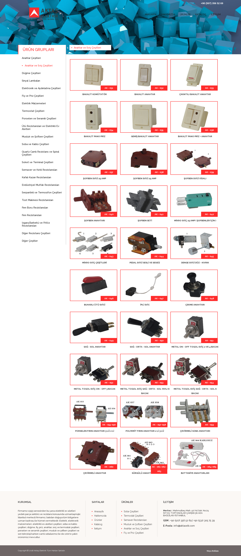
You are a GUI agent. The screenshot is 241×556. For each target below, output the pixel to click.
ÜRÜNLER (185, 14)
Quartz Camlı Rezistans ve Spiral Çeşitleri (40, 153)
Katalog (98, 524)
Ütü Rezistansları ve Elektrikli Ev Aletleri (40, 128)
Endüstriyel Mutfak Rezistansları (40, 184)
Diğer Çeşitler (30, 240)
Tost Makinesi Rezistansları (37, 200)
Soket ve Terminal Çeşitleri (37, 162)
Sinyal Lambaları (31, 80)
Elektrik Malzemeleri (34, 103)
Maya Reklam (213, 551)
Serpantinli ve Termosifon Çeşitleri (42, 192)
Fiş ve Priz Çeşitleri (33, 95)
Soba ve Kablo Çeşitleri (35, 144)
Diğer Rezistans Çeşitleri (36, 233)
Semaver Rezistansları (135, 520)
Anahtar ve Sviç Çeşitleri (39, 65)
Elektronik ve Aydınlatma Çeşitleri (41, 88)
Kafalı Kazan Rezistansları (36, 177)
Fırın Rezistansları (32, 215)
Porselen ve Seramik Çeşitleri (39, 118)
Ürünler (98, 520)
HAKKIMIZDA (168, 14)
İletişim (98, 528)
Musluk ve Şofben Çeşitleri (37, 136)
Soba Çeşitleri (131, 511)
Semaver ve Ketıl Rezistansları (39, 169)
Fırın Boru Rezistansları (35, 207)
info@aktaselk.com (184, 525)
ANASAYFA (150, 14)
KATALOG (200, 14)
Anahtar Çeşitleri (31, 58)
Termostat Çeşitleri (33, 110)
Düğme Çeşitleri (31, 73)
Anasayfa (99, 511)
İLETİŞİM (216, 14)
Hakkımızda (100, 515)
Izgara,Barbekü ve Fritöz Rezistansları (36, 224)
